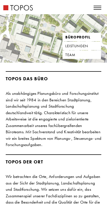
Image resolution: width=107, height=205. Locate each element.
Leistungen (76, 46)
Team (70, 54)
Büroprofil (77, 37)
